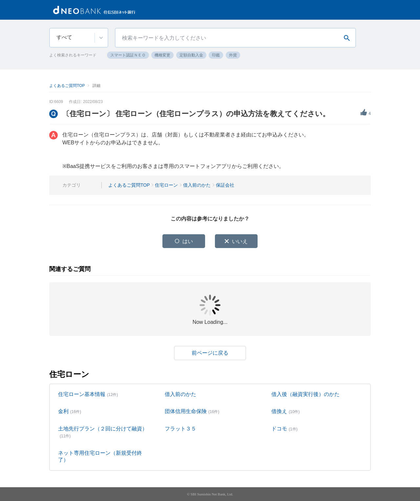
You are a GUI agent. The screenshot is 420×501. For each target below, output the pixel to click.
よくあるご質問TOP (67, 85)
